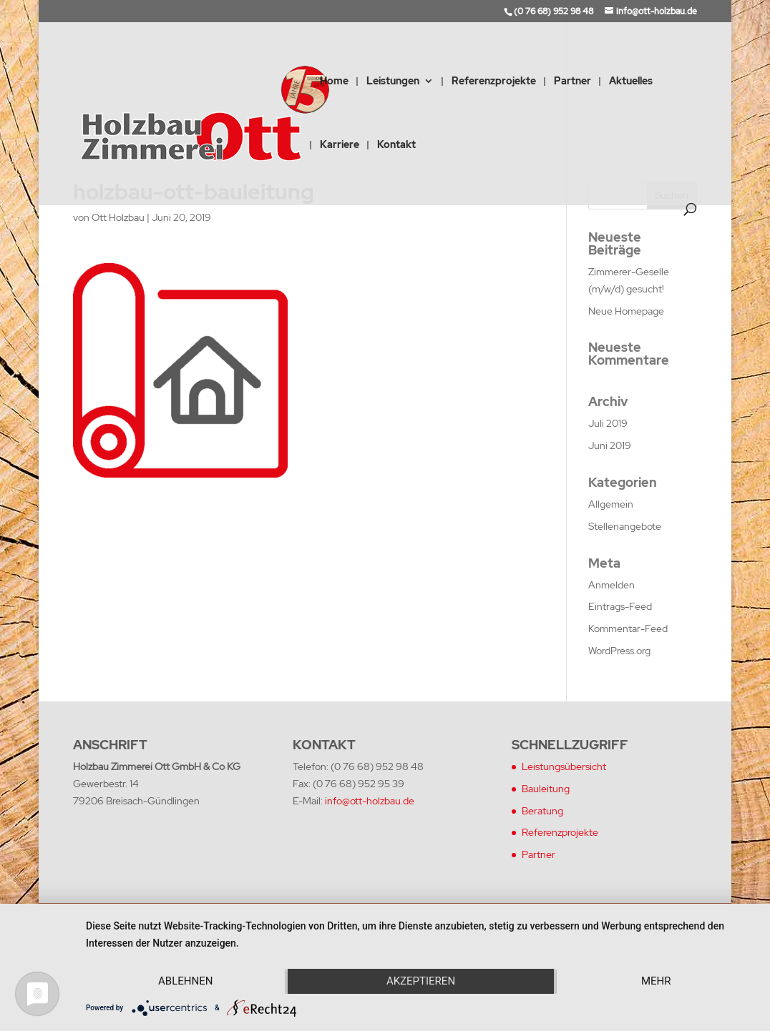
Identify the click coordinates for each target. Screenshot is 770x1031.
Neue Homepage (626, 311)
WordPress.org (619, 650)
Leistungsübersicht (564, 766)
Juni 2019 (609, 445)
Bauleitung (546, 788)
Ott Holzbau (118, 217)
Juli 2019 (608, 423)
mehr (656, 981)
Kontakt (396, 145)
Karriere (339, 145)
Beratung (542, 810)
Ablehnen (185, 981)
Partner (572, 81)
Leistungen (392, 81)
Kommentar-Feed (628, 628)
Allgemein (610, 504)
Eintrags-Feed (620, 606)
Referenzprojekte (494, 81)
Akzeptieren (420, 981)
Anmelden (611, 584)
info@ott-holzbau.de (369, 800)
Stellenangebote (624, 526)
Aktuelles (631, 81)
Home (334, 81)
